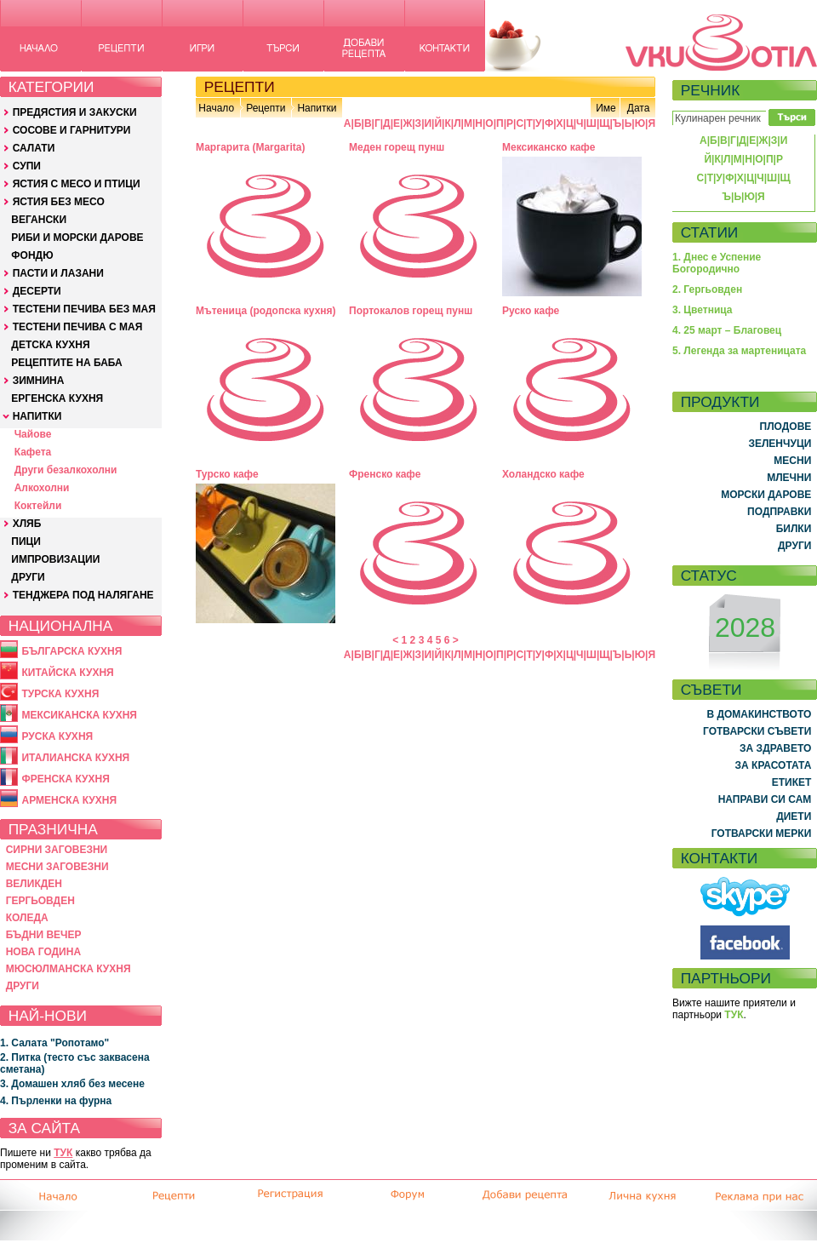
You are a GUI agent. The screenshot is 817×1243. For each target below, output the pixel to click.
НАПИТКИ (37, 416)
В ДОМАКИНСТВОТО (758, 714)
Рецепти (265, 108)
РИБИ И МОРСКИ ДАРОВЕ (77, 237)
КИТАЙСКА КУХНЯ (67, 673)
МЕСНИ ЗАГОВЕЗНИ (57, 867)
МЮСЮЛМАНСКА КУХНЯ (68, 969)
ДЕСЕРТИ (37, 291)
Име (606, 108)
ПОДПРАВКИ (779, 512)
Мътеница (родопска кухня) (266, 311)
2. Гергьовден (707, 289)
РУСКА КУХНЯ (57, 736)
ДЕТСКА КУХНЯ (50, 345)
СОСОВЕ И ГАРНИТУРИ (72, 130)
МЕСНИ (792, 461)
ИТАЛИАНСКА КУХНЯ (75, 758)
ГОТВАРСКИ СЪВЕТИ (757, 731)
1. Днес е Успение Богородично (716, 263)
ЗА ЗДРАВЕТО (775, 748)
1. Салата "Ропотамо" (54, 1043)
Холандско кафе (543, 474)
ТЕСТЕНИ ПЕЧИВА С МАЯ (78, 327)
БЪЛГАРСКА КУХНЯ (71, 651)
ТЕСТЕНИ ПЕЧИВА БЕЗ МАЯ (84, 309)
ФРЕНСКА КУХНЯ (65, 779)
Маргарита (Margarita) (250, 147)
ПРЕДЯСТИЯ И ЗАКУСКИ (75, 112)
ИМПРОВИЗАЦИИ (55, 559)
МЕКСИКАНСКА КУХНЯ (79, 715)
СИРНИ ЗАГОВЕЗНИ (57, 850)
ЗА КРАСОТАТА (773, 765)
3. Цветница (702, 310)
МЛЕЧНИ (789, 478)
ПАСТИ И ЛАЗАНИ (58, 273)
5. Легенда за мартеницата (739, 351)
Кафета (33, 452)
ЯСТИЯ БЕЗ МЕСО (59, 202)
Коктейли (38, 506)
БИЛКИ (794, 529)
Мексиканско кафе (548, 147)
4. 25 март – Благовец (726, 330)
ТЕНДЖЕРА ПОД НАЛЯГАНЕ (83, 595)
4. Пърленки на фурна (55, 1101)
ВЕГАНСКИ (38, 220)
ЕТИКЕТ (792, 782)
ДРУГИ (27, 577)
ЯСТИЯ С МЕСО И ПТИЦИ (76, 184)
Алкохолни (42, 488)
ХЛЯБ (27, 524)
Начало (216, 108)
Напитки (316, 108)
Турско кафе (227, 474)
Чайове (33, 434)
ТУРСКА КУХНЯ (60, 694)
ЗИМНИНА (39, 381)
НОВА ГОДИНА (43, 952)
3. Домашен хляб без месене (72, 1084)
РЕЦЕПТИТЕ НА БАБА (66, 363)
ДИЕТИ (793, 816)
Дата (638, 108)
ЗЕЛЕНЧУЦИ (779, 444)
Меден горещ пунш (396, 147)
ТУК (63, 1153)
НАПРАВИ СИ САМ (765, 799)
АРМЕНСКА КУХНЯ (69, 800)
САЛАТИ (34, 148)
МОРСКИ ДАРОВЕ (766, 495)
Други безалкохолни (65, 470)
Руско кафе (530, 311)
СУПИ (27, 166)
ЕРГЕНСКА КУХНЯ (57, 398)
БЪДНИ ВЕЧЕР (44, 935)
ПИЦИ (26, 541)
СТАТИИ (710, 232)
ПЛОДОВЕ (786, 426)
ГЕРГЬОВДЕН (40, 901)
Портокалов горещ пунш (410, 311)
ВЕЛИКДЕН (34, 884)
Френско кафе (384, 474)
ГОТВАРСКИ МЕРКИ (761, 833)
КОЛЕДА (27, 918)
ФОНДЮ (32, 255)
